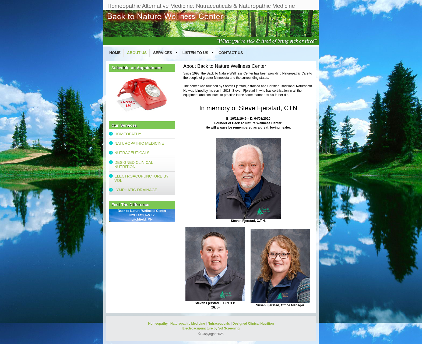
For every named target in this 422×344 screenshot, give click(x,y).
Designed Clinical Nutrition (253, 323)
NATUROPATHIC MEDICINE (139, 143)
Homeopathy (158, 323)
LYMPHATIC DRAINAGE (135, 190)
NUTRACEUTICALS (131, 153)
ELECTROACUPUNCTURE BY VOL (141, 178)
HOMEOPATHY (127, 134)
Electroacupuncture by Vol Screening (211, 328)
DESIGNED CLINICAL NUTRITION (133, 164)
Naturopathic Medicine (187, 323)
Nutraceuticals (219, 323)
